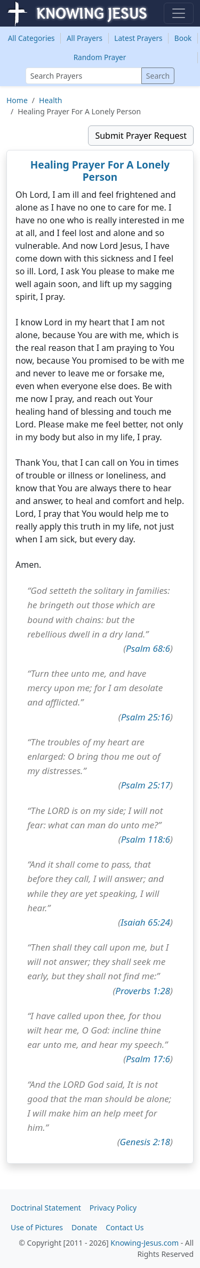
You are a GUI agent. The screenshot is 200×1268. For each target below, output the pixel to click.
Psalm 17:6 (148, 1059)
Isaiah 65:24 (145, 922)
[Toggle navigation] (179, 13)
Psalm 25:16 (145, 717)
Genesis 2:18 (145, 1142)
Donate (84, 1227)
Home (17, 100)
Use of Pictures (37, 1227)
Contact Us (124, 1227)
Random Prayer (100, 57)
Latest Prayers (138, 38)
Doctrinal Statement (46, 1208)
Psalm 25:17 (145, 785)
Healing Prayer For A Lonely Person (100, 171)
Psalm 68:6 (148, 648)
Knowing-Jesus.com (144, 1243)
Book (183, 38)
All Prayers (84, 38)
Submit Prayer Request (141, 135)
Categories (31, 38)
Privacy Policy (113, 1208)
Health (50, 100)
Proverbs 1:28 (142, 991)
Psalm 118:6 (145, 839)
